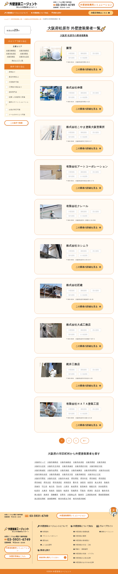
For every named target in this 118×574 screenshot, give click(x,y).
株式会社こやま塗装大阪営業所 (85, 127)
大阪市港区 (11, 56)
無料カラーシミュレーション (17, 103)
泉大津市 (98, 482)
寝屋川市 (93, 486)
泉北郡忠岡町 (40, 499)
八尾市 (66, 486)
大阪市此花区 (11, 53)
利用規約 (45, 531)
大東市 (44, 491)
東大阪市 (38, 495)
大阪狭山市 (72, 495)
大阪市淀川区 (67, 474)
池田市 (83, 482)
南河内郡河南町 (79, 499)
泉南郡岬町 (52, 499)
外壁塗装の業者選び (82, 540)
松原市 (37, 491)
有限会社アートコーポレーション (87, 166)
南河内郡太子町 (64, 499)
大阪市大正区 (24, 56)
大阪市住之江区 (94, 474)
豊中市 (75, 482)
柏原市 (66, 491)
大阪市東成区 (40, 470)
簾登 (69, 48)
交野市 (63, 495)
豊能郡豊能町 (104, 495)
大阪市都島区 (11, 50)
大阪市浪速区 (67, 466)
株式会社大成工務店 (78, 324)
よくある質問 (47, 545)
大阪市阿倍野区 (90, 470)
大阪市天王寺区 (53, 466)
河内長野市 (103, 486)
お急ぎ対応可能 (14, 109)
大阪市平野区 (40, 478)
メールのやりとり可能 (17, 114)
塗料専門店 (13, 92)
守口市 (44, 486)
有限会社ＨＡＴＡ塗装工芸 (82, 403)
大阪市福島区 (24, 50)
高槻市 (106, 482)
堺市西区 (102, 478)
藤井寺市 (105, 491)
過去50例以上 (14, 77)
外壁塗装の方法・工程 (83, 545)
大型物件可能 (14, 82)
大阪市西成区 (54, 474)
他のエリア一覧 (17, 60)
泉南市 (46, 495)
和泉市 (52, 491)
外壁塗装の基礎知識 (82, 531)
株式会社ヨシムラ (77, 245)
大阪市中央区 (63, 478)
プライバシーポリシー (50, 536)
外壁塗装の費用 (80, 536)
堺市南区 (38, 482)
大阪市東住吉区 (40, 474)
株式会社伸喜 (74, 87)
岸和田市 (67, 482)
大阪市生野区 (52, 470)
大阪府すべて (40, 462)
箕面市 (59, 491)
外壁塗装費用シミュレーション (96, 5)
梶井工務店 (73, 364)
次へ (84, 441)
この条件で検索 (16, 123)
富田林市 (84, 486)
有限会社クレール (77, 206)
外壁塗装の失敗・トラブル (84, 553)
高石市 (97, 491)
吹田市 (90, 482)
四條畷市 (54, 495)
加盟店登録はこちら (17, 556)
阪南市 (81, 495)
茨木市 (59, 486)
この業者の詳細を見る (87, 69)
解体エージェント (107, 531)
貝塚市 (37, 486)
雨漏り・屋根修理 (81, 549)
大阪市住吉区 (104, 470)
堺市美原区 (57, 482)
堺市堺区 (75, 478)
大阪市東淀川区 (95, 466)
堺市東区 (93, 478)
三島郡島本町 (91, 495)
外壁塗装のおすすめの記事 (84, 562)
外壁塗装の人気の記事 (83, 558)
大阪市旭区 (64, 470)
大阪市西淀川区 (81, 466)
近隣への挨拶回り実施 (17, 97)
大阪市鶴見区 (80, 474)
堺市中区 (84, 478)
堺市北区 (47, 482)
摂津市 (90, 491)
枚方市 (52, 486)
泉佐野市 (74, 486)
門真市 (83, 491)
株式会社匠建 (74, 285)
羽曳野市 (74, 491)
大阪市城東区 (76, 470)
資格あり (12, 72)
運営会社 (45, 540)
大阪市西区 (24, 53)
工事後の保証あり (15, 87)
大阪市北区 (52, 478)
